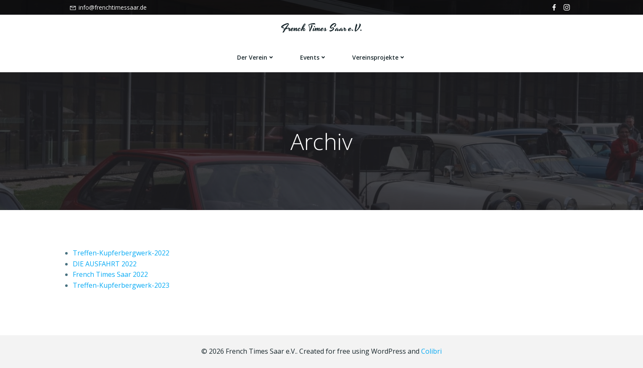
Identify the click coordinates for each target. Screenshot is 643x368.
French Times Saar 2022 (110, 274)
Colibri (431, 351)
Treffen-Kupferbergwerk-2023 (121, 285)
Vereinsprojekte (379, 57)
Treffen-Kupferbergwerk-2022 (121, 253)
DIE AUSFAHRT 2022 (105, 263)
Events (313, 57)
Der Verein (256, 57)
